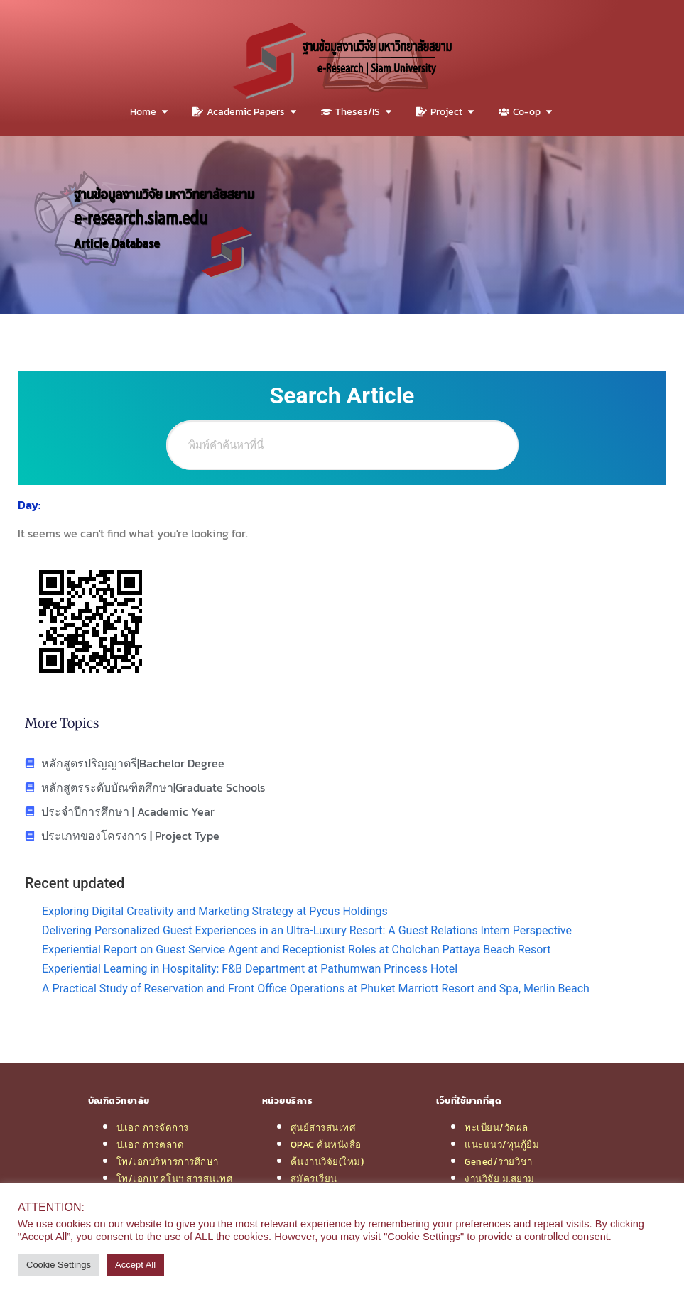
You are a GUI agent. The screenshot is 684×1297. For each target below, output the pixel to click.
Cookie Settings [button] (58, 1264)
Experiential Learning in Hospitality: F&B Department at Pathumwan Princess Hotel (249, 968)
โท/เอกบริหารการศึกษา (167, 1161)
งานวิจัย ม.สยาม (500, 1178)
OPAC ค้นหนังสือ (326, 1144)
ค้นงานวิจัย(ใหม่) (327, 1161)
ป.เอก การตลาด (150, 1144)
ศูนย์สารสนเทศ (323, 1127)
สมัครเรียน (314, 1178)
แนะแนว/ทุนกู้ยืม (502, 1144)
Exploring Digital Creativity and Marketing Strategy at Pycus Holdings (215, 911)
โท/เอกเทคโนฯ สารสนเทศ (174, 1178)
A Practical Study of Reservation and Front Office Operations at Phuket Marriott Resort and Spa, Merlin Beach (316, 988)
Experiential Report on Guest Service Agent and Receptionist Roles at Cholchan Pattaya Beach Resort (296, 949)
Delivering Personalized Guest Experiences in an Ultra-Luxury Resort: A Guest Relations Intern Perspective (307, 930)
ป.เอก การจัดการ (152, 1127)
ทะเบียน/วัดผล (496, 1127)
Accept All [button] (135, 1264)
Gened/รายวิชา (498, 1161)
